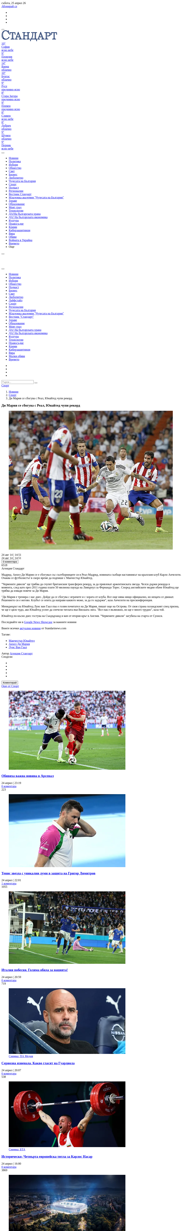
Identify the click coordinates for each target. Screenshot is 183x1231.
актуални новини (30, 628)
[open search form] (2, 152)
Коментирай (10, 682)
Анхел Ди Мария (19, 644)
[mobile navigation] (2, 29)
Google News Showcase (38, 622)
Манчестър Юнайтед (22, 640)
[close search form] (2, 268)
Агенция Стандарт (21, 653)
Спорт (12, 395)
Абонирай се (9, 6)
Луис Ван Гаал (18, 647)
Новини (13, 391)
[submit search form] (35, 382)
